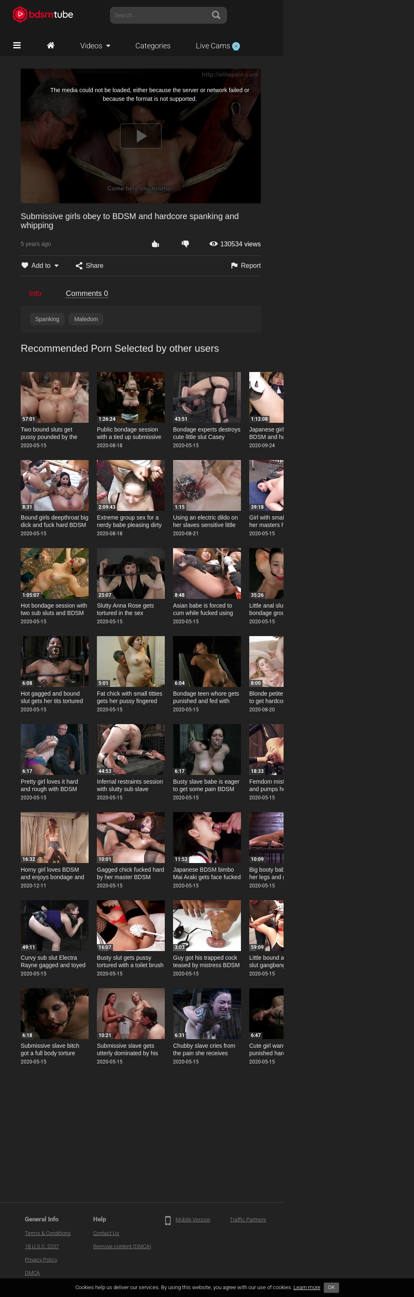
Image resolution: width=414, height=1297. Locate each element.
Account (384, 15)
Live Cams (218, 45)
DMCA (32, 1273)
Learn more (307, 1287)
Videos (91, 45)
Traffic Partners (248, 1219)
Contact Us (106, 1233)
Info (35, 293)
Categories (153, 45)
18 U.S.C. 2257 (42, 1246)
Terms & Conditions (48, 1233)
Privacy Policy (41, 1259)
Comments (87, 293)
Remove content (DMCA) (122, 1246)
